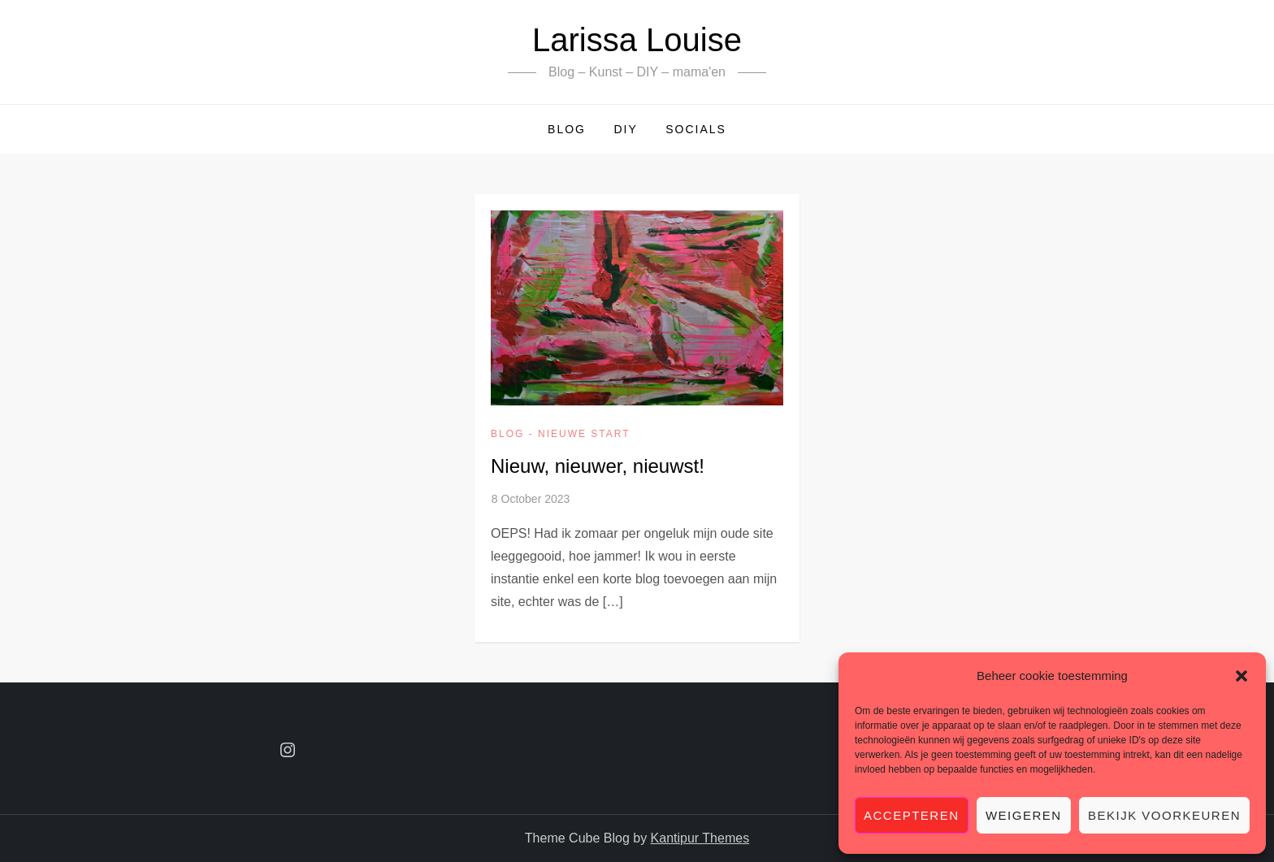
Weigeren (1024, 815)
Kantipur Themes (700, 838)
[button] (1241, 676)
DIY (625, 129)
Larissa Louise (637, 40)
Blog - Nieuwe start (560, 434)
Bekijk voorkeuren (1164, 815)
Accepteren (912, 815)
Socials (695, 129)
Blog (567, 129)
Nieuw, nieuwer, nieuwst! (597, 466)
